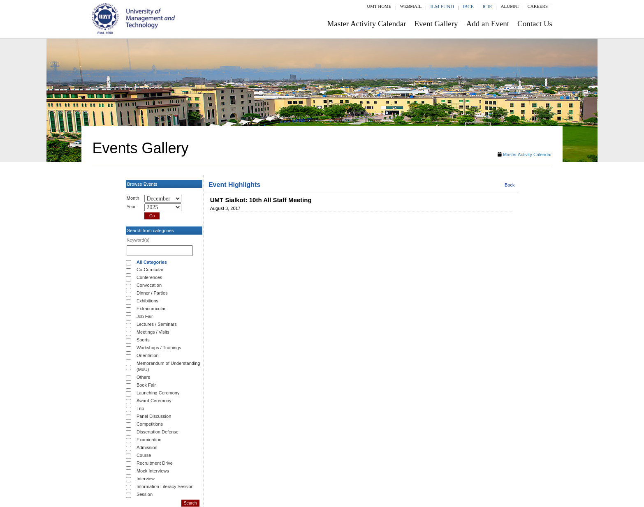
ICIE (487, 6)
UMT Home (379, 6)
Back (509, 184)
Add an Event (487, 23)
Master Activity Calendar (366, 23)
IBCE (468, 6)
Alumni (509, 6)
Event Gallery (436, 23)
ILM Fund (442, 6)
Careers (537, 6)
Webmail (411, 6)
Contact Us (534, 23)
